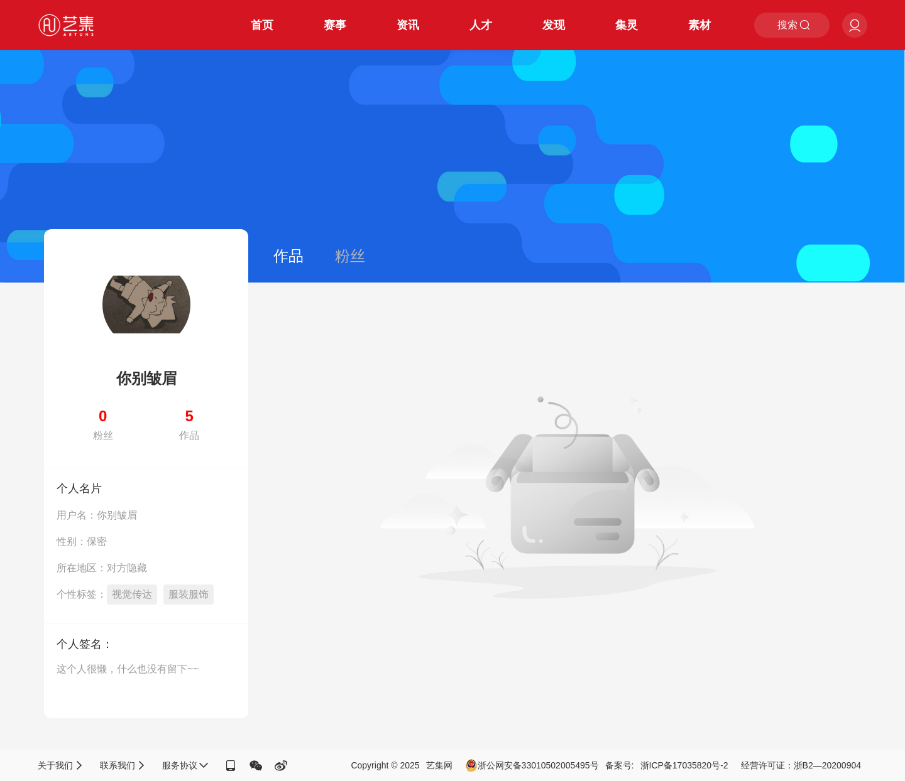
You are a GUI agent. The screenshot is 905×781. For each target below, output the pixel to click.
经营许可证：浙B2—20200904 (801, 765)
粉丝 (350, 255)
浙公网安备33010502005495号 (532, 765)
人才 (480, 25)
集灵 (626, 25)
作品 (288, 255)
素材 (699, 25)
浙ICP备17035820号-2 (684, 765)
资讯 (408, 25)
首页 (262, 25)
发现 (553, 25)
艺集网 (439, 765)
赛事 (335, 25)
